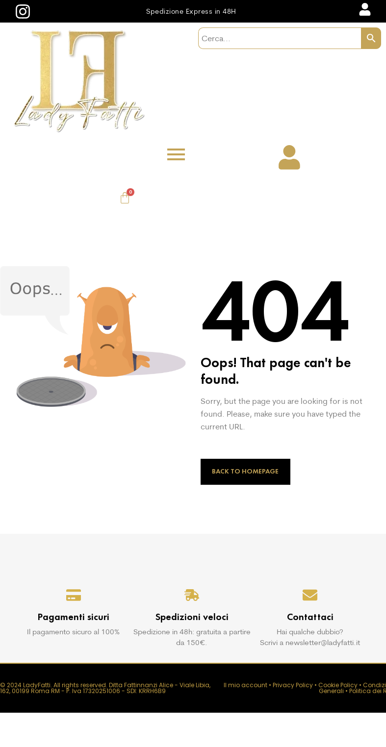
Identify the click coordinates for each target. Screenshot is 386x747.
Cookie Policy (338, 685)
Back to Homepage (245, 471)
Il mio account (245, 685)
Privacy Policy (293, 685)
